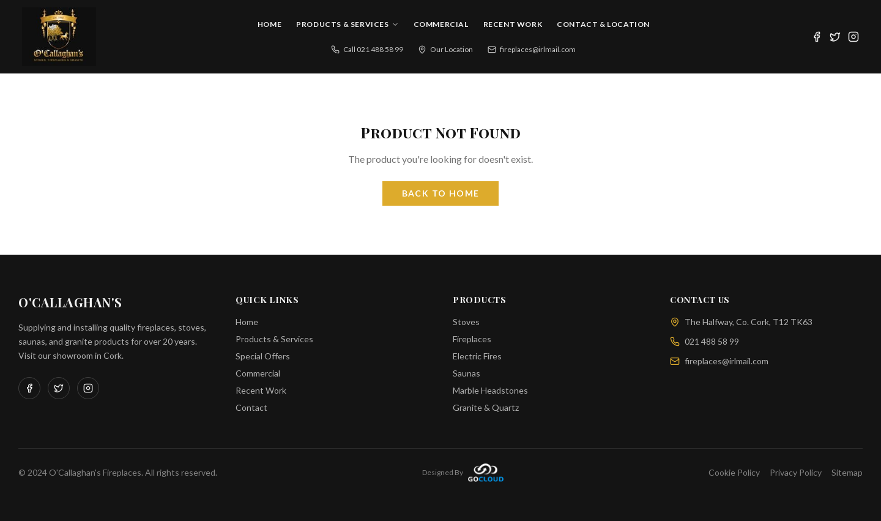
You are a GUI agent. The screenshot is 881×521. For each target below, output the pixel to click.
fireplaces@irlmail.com (532, 49)
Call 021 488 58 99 (367, 49)
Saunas (466, 373)
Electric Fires (477, 356)
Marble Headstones (490, 390)
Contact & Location (603, 24)
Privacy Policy (796, 472)
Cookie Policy (734, 472)
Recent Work (513, 24)
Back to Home (441, 193)
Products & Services (347, 24)
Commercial (441, 24)
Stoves (466, 322)
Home (269, 24)
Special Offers (263, 356)
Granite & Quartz (486, 407)
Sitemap (847, 472)
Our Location (445, 49)
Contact (251, 407)
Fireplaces (472, 339)
